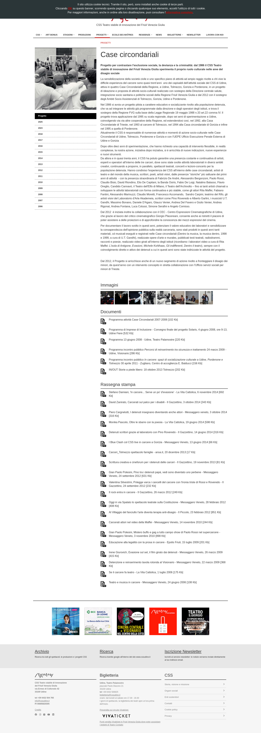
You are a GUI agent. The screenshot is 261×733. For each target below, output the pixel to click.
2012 (40, 170)
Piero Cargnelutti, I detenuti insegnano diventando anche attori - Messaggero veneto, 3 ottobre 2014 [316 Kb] (168, 414)
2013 (40, 164)
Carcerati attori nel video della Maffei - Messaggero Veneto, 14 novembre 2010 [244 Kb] (160, 522)
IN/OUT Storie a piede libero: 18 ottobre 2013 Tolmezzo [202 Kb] (147, 369)
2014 (40, 158)
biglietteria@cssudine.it (110, 695)
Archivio (42, 651)
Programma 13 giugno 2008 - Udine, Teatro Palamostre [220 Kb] (147, 339)
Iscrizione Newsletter (183, 651)
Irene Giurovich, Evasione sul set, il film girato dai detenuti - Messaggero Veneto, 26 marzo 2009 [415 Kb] (166, 554)
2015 (40, 152)
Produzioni (84, 35)
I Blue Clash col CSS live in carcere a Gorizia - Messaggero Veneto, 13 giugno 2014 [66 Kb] (163, 442)
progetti (106, 43)
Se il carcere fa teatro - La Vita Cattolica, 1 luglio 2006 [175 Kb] (146, 572)
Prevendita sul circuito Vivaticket (114, 710)
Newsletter (194, 35)
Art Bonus (51, 35)
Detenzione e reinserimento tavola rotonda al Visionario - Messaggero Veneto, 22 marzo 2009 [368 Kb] (167, 564)
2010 (40, 182)
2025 (40, 122)
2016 (40, 146)
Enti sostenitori (195, 697)
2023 (40, 128)
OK (70, 8)
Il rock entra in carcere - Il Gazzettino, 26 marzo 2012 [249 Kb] (145, 492)
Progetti (101, 35)
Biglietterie (174, 35)
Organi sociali (195, 690)
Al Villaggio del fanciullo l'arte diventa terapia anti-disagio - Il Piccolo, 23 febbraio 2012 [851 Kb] (165, 512)
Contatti (195, 703)
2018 (40, 134)
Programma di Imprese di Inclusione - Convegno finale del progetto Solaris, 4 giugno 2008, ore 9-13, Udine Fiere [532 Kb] (168, 331)
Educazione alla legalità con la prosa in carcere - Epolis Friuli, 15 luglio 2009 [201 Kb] (159, 542)
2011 (40, 176)
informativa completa (179, 12)
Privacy (195, 716)
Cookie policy (195, 709)
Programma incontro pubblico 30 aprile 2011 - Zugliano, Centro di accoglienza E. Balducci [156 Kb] (166, 361)
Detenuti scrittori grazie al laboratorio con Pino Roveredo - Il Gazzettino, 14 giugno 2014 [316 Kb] (166, 432)
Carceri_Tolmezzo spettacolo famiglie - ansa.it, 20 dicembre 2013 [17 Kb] (152, 452)
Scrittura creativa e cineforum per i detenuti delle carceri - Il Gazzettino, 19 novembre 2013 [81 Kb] (167, 462)
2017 (40, 140)
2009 (40, 188)
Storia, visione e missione (195, 684)
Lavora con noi (214, 35)
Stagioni (68, 35)
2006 (40, 206)
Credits (38, 710)
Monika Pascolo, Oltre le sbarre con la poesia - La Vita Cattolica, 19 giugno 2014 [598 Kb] (162, 422)
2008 (40, 194)
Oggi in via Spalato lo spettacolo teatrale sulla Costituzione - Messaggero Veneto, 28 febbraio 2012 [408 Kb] (167, 504)
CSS (38, 35)
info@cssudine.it (42, 701)
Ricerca (106, 651)
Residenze (144, 35)
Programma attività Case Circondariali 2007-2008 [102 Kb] (143, 319)
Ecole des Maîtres (122, 35)
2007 (40, 200)
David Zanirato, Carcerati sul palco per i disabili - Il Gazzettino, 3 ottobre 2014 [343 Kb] (160, 402)
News (159, 35)
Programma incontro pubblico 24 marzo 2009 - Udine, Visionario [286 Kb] (167, 351)
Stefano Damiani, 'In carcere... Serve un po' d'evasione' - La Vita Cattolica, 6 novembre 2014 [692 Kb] (166, 394)
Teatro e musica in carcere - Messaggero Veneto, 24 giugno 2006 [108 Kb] (153, 582)
